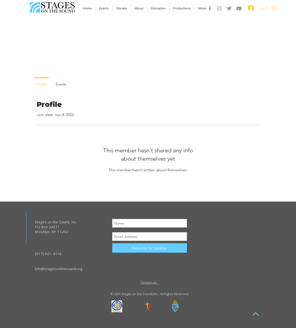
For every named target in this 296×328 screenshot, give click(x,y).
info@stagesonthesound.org (58, 268)
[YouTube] (239, 8)
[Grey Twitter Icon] (229, 8)
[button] (276, 7)
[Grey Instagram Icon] (219, 8)
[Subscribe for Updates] (149, 248)
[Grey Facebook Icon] (210, 8)
